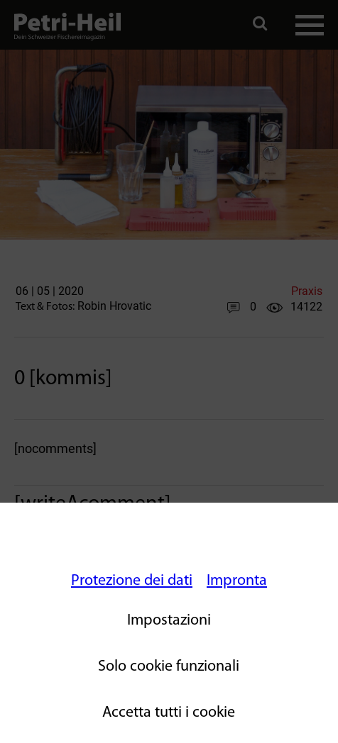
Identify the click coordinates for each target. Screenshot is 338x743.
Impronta (237, 581)
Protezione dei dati (131, 581)
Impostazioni (169, 621)
